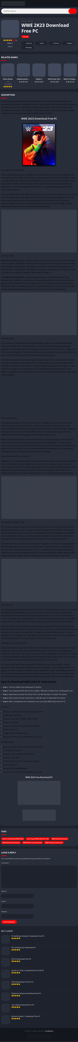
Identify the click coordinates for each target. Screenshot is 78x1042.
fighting (63, 671)
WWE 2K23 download (59, 840)
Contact (30, 22)
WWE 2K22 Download (63, 627)
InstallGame (49, 1032)
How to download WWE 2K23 (12, 840)
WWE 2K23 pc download (54, 843)
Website (4, 912)
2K (2, 108)
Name (4, 892)
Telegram (68, 44)
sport (47, 188)
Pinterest (54, 44)
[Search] (39, 11)
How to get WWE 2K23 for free (38, 840)
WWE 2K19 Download (36, 176)
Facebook (27, 44)
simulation (46, 207)
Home (23, 22)
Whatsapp (27, 48)
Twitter (40, 44)
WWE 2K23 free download (32, 843)
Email (3, 902)
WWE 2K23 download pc (11, 843)
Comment (5, 864)
